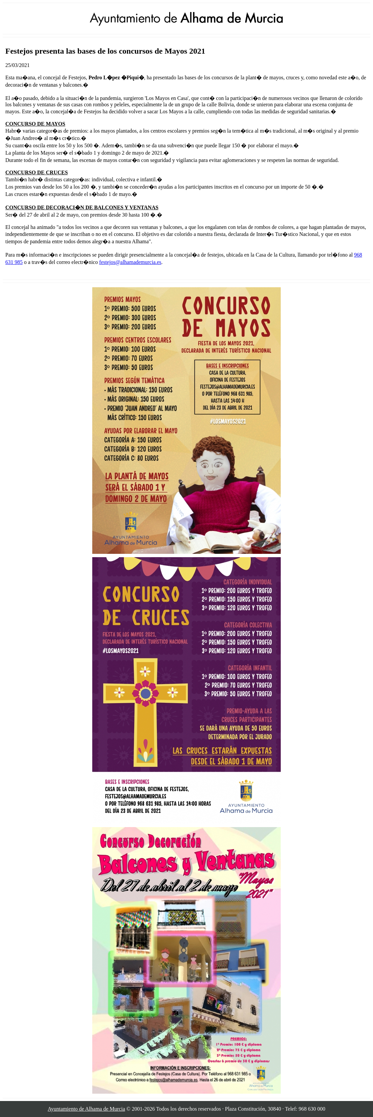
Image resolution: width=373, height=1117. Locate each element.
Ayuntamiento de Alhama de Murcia (86, 1109)
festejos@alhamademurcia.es (130, 262)
